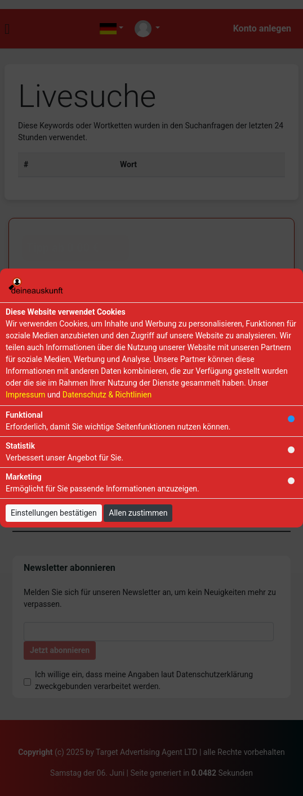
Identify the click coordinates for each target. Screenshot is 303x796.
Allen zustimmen (138, 512)
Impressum (25, 394)
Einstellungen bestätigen (54, 512)
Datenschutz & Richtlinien (107, 394)
